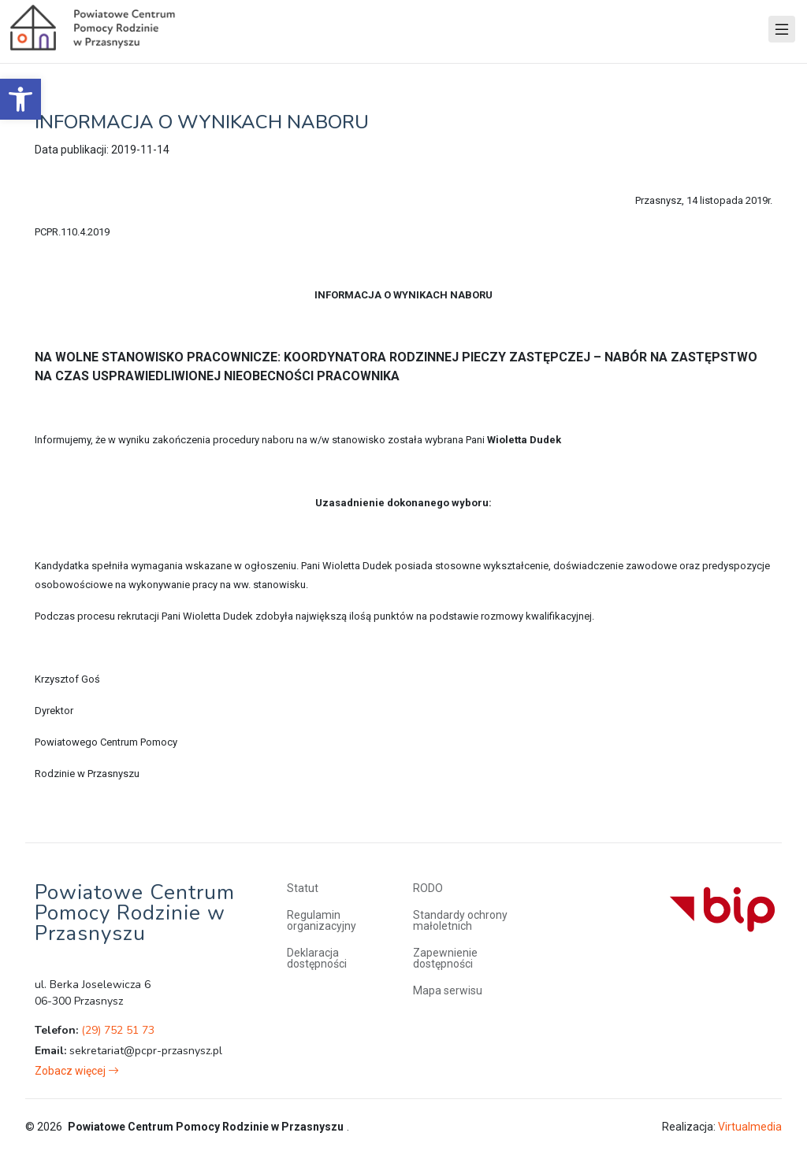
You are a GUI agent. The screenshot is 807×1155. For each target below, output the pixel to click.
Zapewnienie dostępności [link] (445, 958)
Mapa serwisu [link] (447, 990)
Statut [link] (302, 888)
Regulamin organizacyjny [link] (321, 920)
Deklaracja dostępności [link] (317, 958)
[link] (20, 99)
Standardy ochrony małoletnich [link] (460, 920)
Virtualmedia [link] (750, 1126)
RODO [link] (428, 888)
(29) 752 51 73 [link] (117, 1030)
